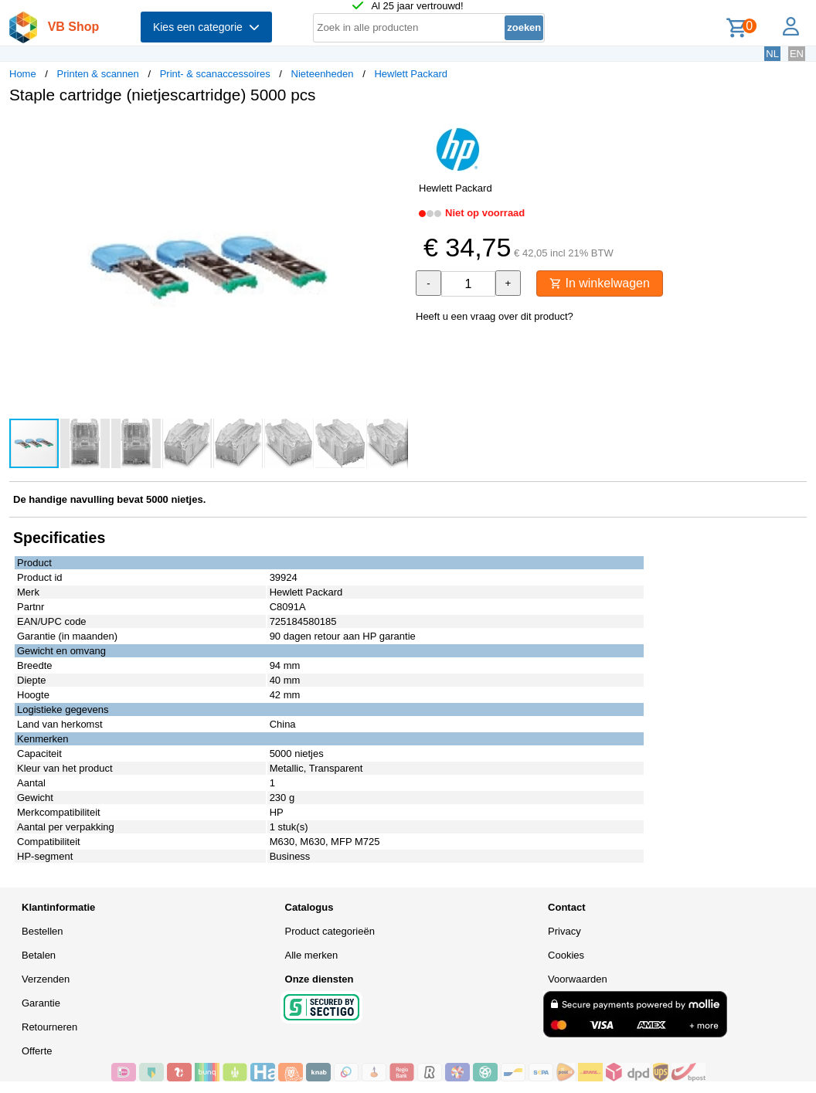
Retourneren (49, 1027)
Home (22, 74)
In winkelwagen (599, 283)
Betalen (39, 955)
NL (772, 53)
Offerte (37, 1051)
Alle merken (311, 955)
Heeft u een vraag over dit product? (494, 316)
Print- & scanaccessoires (215, 74)
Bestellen (42, 931)
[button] (394, 132)
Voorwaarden (577, 979)
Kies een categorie (206, 27)
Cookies (566, 955)
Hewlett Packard (410, 74)
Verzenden (46, 979)
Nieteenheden (322, 74)
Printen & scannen (98, 74)
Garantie (41, 1003)
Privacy (564, 931)
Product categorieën (330, 931)
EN (797, 53)
